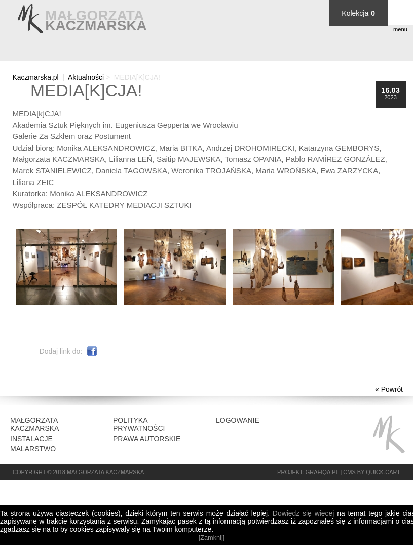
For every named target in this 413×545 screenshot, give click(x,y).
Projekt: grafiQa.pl (308, 472)
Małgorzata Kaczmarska (34, 424)
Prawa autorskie (146, 438)
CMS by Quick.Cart (371, 472)
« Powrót (389, 389)
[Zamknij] (212, 537)
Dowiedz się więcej (303, 513)
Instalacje (31, 438)
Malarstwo (33, 449)
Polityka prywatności (139, 424)
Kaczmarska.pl (35, 77)
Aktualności (86, 77)
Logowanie (237, 420)
